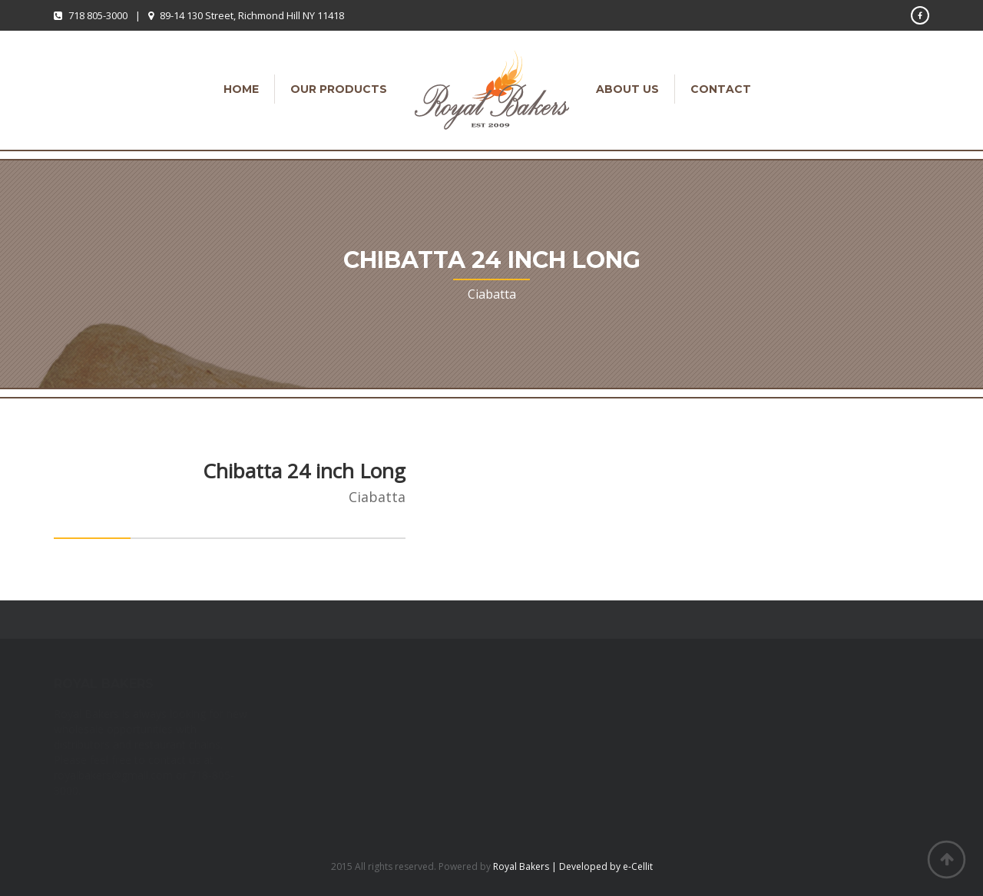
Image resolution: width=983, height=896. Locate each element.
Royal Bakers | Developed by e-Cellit (573, 866)
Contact (720, 89)
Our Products (338, 89)
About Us (627, 89)
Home (241, 89)
